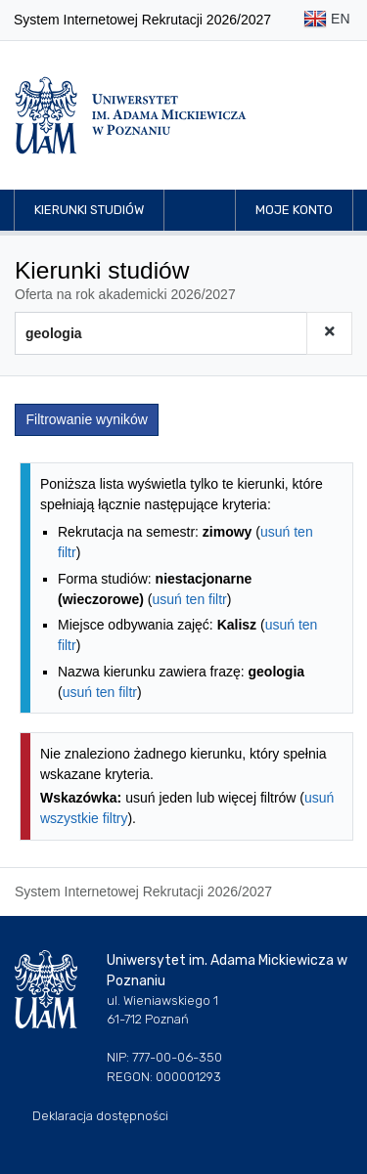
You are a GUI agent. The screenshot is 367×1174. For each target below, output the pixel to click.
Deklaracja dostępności (100, 1116)
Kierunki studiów (89, 209)
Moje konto (294, 209)
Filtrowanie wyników (87, 419)
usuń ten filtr (189, 599)
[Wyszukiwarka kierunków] (161, 333)
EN (326, 20)
